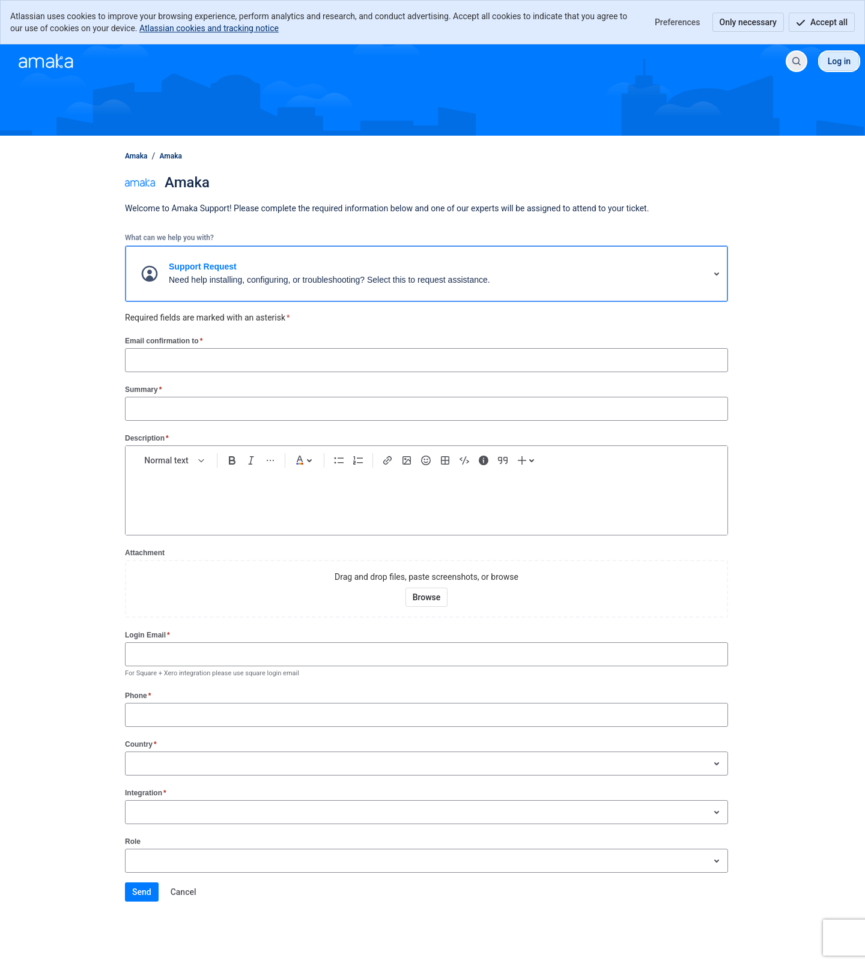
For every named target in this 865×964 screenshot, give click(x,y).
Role (133, 841)
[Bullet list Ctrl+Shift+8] (338, 460)
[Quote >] (502, 460)
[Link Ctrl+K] (387, 460)
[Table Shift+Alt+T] (445, 460)
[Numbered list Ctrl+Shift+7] (358, 460)
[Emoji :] (426, 460)
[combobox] (131, 764)
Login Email (147, 634)
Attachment (145, 553)
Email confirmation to (163, 340)
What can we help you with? (169, 237)
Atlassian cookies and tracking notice (209, 28)
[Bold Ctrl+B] (231, 460)
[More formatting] (270, 460)
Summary (143, 389)
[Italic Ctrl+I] (251, 460)
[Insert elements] (527, 460)
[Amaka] (46, 61)
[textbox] (426, 496)
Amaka (136, 156)
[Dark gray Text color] (304, 460)
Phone (138, 695)
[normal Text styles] (175, 460)
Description (147, 437)
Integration (145, 792)
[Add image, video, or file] (406, 460)
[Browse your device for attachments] (426, 597)
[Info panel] (483, 460)
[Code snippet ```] (464, 460)
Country (141, 744)
